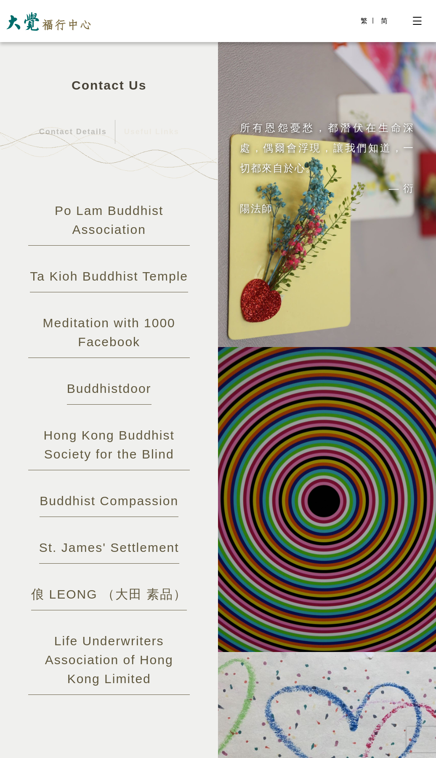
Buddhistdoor (109, 388)
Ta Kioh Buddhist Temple (109, 276)
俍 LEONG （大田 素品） (109, 594)
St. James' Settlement (109, 547)
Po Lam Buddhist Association (109, 220)
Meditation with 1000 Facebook (109, 332)
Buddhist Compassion (109, 501)
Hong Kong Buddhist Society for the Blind (108, 444)
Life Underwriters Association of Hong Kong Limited (109, 660)
